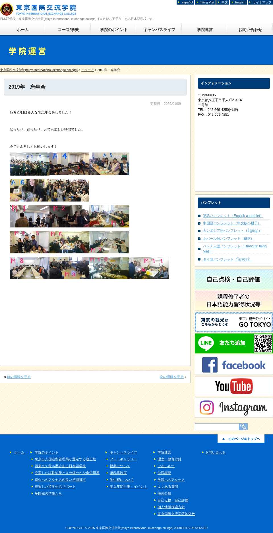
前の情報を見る (19, 377)
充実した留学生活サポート (55, 487)
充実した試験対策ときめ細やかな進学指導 (67, 473)
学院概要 (164, 473)
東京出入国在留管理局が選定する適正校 (65, 459)
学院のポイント (114, 29)
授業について (120, 466)
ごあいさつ (166, 466)
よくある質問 (168, 487)
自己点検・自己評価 (173, 500)
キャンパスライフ (159, 29)
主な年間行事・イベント (128, 487)
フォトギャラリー (123, 459)
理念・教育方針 (169, 459)
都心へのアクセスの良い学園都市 (60, 480)
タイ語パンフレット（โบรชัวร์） (227, 259)
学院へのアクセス (171, 480)
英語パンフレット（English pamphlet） (233, 216)
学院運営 (205, 29)
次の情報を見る (172, 377)
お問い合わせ (250, 29)
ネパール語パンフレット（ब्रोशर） (228, 239)
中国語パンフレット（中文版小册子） (232, 223)
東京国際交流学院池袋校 (176, 514)
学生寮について (122, 480)
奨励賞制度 (118, 473)
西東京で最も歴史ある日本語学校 (60, 466)
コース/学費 (68, 29)
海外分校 (164, 493)
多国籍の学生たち (48, 493)
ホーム (23, 29)
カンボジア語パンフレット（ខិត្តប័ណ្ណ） (232, 231)
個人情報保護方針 (171, 507)
